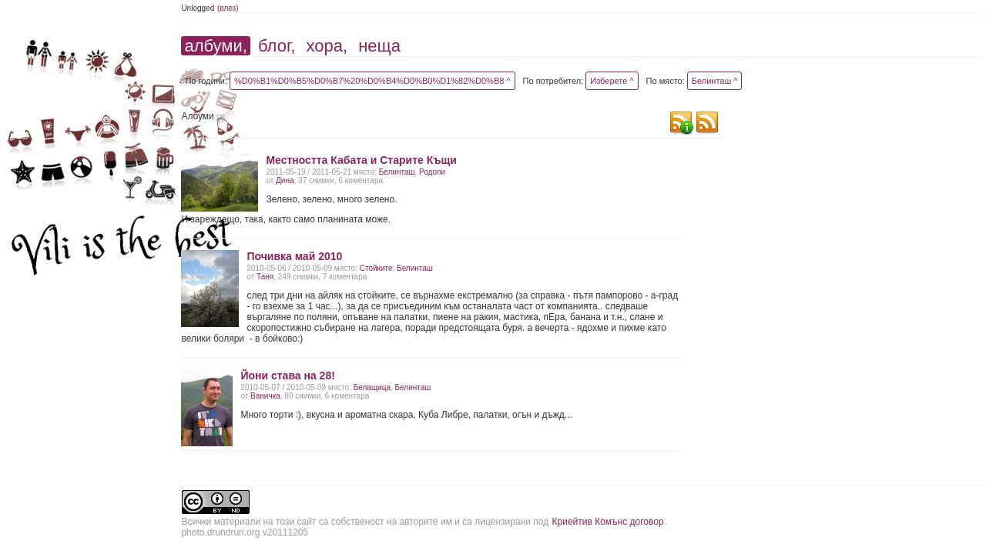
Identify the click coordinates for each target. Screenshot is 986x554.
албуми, (215, 45)
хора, (327, 45)
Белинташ (397, 172)
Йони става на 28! (287, 375)
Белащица (372, 387)
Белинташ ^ (715, 80)
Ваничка (265, 396)
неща (379, 45)
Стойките (376, 268)
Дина (284, 180)
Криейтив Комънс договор (608, 521)
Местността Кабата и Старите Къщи (361, 160)
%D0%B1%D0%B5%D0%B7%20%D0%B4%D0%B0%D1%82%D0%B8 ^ (372, 80)
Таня (265, 276)
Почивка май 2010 (294, 256)
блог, (276, 45)
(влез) (228, 8)
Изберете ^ (611, 80)
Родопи (432, 172)
